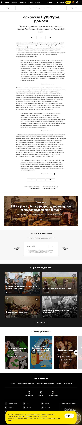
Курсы (7, 2)
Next (76, 295)
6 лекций (47, 316)
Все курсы (40, 322)
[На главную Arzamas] (1, 2)
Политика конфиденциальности (45, 383)
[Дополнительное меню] (42, 2)
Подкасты (14, 2)
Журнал (30, 2)
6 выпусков (10, 316)
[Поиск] (80, 2)
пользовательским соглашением (22, 416)
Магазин (37, 2)
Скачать (68, 2)
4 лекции (10, 292)
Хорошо (69, 416)
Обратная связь (68, 383)
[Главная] (41, 378)
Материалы (72, 8)
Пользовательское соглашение (26, 383)
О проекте (12, 383)
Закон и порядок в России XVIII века (41, 8)
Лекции (8, 8)
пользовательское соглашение (45, 252)
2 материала (18, 316)
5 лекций (47, 292)
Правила (59, 383)
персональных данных (21, 418)
